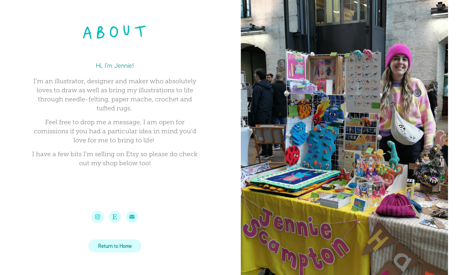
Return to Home (115, 246)
